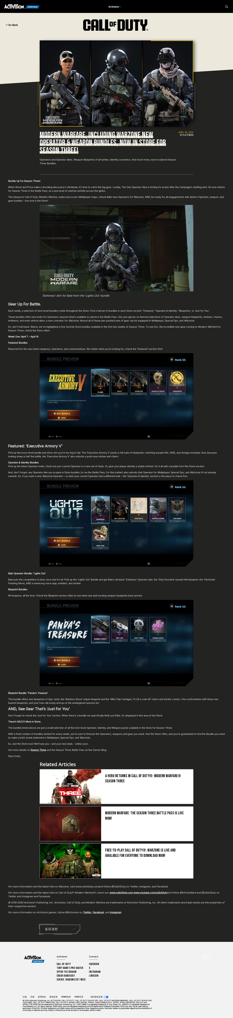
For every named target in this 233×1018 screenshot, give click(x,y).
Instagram (94, 972)
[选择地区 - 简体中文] (206, 958)
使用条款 (42, 997)
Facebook (94, 964)
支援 (32, 997)
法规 (25, 997)
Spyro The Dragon (67, 972)
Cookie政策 (66, 997)
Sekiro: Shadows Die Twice (71, 979)
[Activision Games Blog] (22, 7)
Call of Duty (64, 964)
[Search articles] (226, 6)
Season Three (38, 749)
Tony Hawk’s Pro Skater (70, 968)
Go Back (12, 25)
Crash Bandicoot (66, 975)
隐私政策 (54, 997)
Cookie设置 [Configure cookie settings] (78, 997)
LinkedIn (94, 975)
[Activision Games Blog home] (34, 959)
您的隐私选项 (96, 997)
